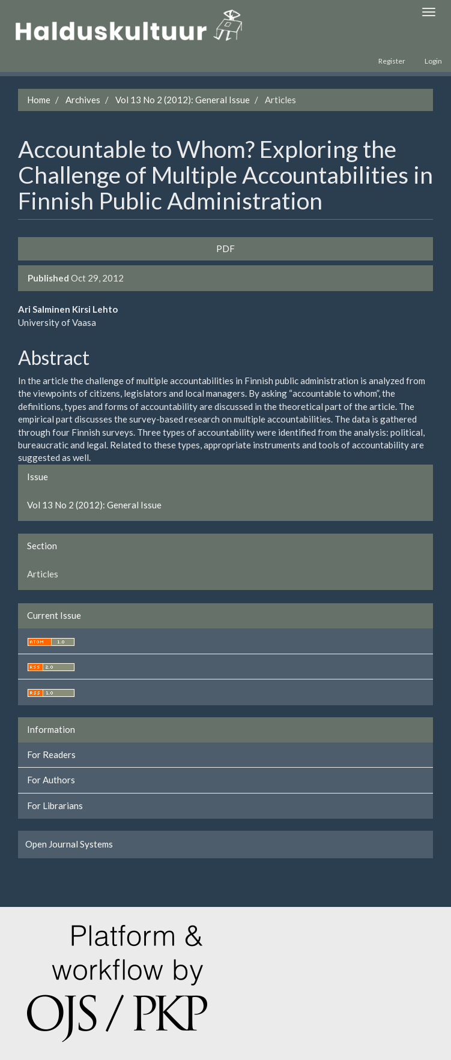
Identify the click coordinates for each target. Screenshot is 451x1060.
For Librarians (55, 805)
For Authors (51, 779)
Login (433, 60)
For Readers (51, 754)
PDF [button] (225, 248)
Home (38, 99)
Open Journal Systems (69, 844)
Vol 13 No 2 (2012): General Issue (182, 99)
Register (391, 60)
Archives (82, 99)
